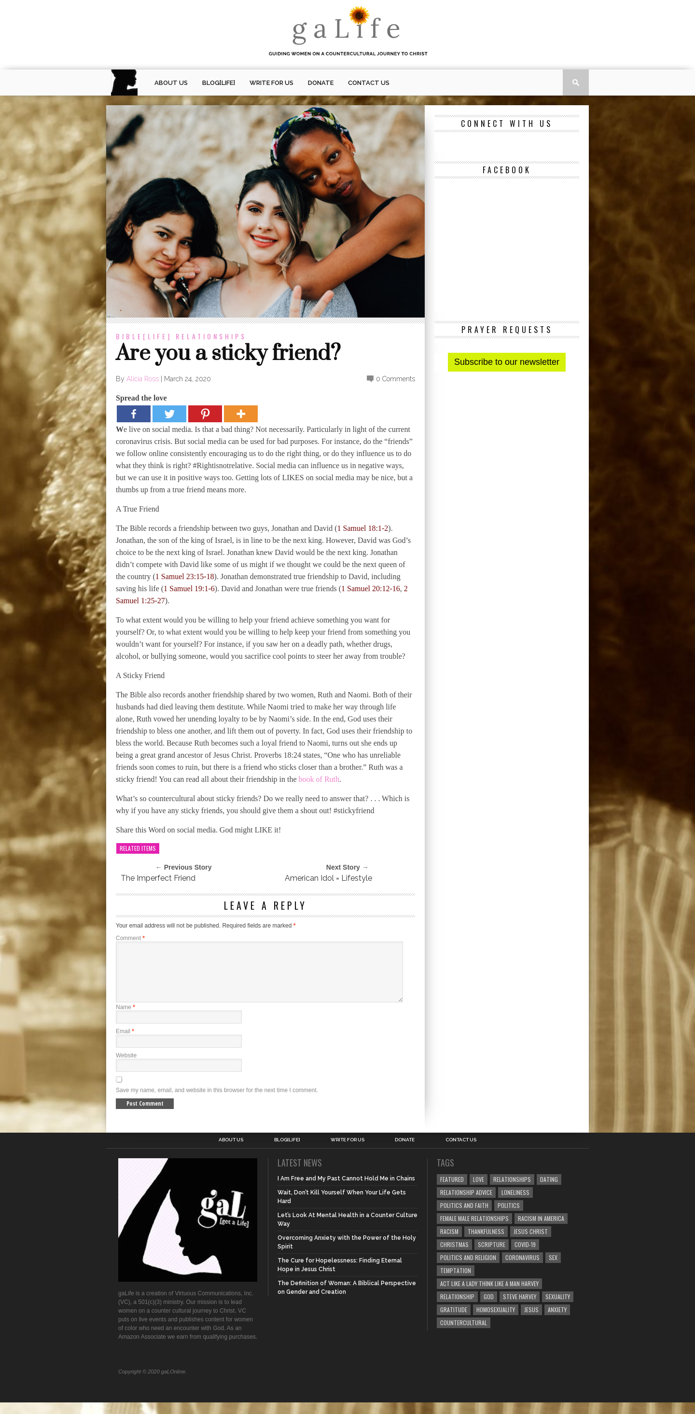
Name (125, 1018)
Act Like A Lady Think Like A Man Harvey (489, 1295)
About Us (171, 82)
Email (125, 1043)
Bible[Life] (144, 336)
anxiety (557, 1321)
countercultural (463, 1334)
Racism (449, 1243)
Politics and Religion (468, 1269)
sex (553, 1269)
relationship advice (466, 1204)
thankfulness (486, 1243)
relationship (457, 1308)
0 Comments (395, 379)
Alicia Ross (142, 379)
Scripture (491, 1256)
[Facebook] (134, 413)
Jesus (531, 1321)
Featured (452, 1191)
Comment (130, 938)
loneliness (515, 1204)
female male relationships (474, 1230)
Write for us (271, 82)
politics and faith (464, 1217)
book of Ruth (319, 779)
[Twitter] (169, 413)
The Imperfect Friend (158, 878)
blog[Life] (218, 82)
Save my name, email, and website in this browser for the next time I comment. (217, 1101)
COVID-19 (525, 1256)
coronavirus (522, 1269)
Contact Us (368, 82)
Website (126, 1067)
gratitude (453, 1321)
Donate (321, 82)
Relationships (211, 336)
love (478, 1191)
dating (549, 1191)
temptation (455, 1282)
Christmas (454, 1256)
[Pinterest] (205, 413)
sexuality (557, 1308)
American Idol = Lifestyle (328, 878)
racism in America (541, 1230)
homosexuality (495, 1321)
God (489, 1308)
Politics (509, 1217)
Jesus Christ (531, 1243)
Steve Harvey (519, 1308)
